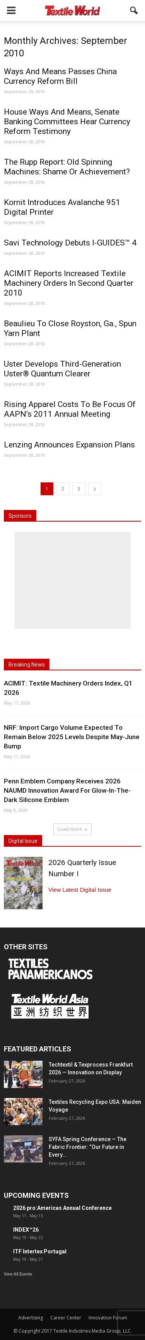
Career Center (65, 1317)
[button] (134, 10)
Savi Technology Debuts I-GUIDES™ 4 (70, 242)
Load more (72, 829)
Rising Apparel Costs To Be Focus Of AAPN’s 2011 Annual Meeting (70, 409)
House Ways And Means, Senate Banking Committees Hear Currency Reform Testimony (67, 121)
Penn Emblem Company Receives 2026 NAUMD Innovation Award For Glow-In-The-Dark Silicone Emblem (67, 790)
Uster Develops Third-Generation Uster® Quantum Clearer (62, 368)
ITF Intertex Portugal (40, 1251)
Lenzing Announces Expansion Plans (69, 444)
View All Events (18, 1274)
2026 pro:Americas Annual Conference (62, 1208)
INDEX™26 (26, 1230)
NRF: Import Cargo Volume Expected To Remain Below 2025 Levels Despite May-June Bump (72, 737)
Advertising (30, 1317)
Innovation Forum (108, 1317)
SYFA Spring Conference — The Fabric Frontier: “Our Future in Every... (87, 1147)
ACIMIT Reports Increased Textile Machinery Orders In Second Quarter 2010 (68, 283)
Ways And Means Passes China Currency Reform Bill (60, 76)
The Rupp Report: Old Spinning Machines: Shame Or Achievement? (67, 166)
